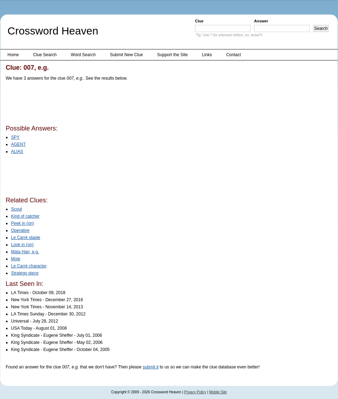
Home (13, 54)
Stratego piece (24, 273)
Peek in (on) (22, 223)
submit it (151, 367)
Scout (16, 209)
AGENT (18, 144)
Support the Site (172, 54)
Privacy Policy (195, 392)
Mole (15, 258)
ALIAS (17, 151)
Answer (261, 21)
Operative (20, 230)
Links (207, 54)
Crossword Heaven (52, 31)
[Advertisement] (135, 104)
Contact (233, 54)
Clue (199, 21)
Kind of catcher (25, 216)
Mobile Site (218, 392)
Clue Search (45, 54)
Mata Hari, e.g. (25, 251)
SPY (15, 137)
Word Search (83, 54)
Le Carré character (29, 266)
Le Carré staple (25, 237)
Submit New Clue (126, 54)
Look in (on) (22, 244)
